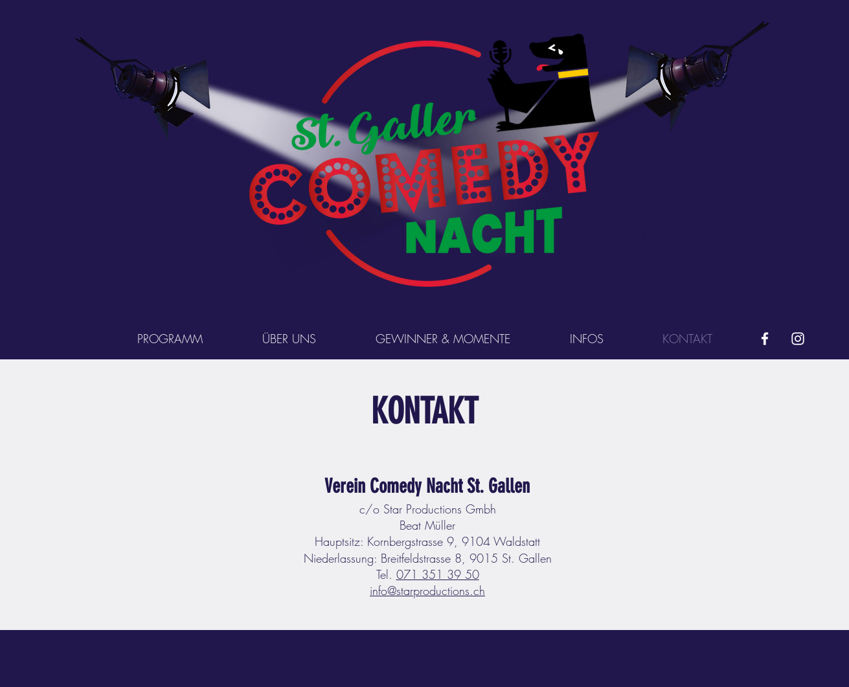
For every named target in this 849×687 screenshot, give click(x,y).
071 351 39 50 (437, 574)
